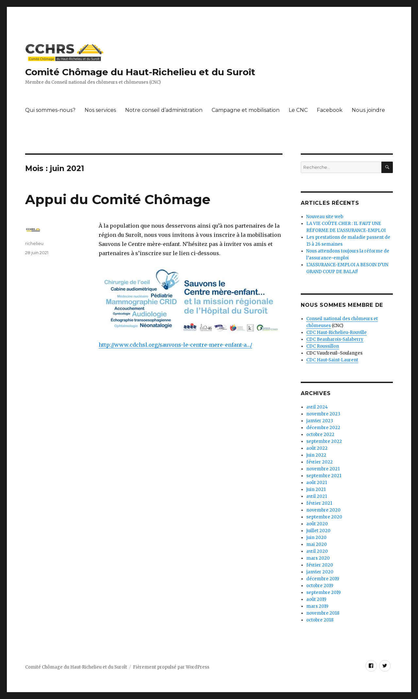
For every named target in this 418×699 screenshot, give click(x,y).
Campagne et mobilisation (246, 110)
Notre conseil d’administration (163, 110)
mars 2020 (318, 558)
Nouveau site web (324, 216)
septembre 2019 (323, 592)
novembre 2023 (323, 414)
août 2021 (316, 482)
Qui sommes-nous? (50, 110)
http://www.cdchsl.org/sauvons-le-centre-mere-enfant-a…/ (175, 344)
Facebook (330, 110)
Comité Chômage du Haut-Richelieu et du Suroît (140, 72)
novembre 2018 (322, 613)
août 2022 (317, 448)
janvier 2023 (319, 421)
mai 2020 (316, 544)
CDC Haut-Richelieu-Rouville (336, 332)
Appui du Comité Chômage (117, 199)
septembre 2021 (323, 476)
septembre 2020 (324, 517)
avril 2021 (316, 496)
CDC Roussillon (322, 346)
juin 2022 (316, 455)
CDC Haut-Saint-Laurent (332, 360)
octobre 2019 (319, 585)
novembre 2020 (323, 510)
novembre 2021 (323, 469)
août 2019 (316, 599)
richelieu (34, 243)
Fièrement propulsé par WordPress (171, 667)
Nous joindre (368, 110)
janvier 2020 (319, 572)
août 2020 (317, 524)
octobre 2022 (320, 434)
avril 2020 (317, 551)
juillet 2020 (318, 530)
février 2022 (319, 462)
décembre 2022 (323, 427)
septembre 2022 (324, 441)
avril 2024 (317, 407)
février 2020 (319, 565)
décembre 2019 (322, 579)
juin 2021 (316, 489)
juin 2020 (316, 537)
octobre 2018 (319, 620)
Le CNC (298, 110)
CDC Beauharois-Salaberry (334, 339)
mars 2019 (317, 606)
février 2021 (319, 503)
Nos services (100, 110)
